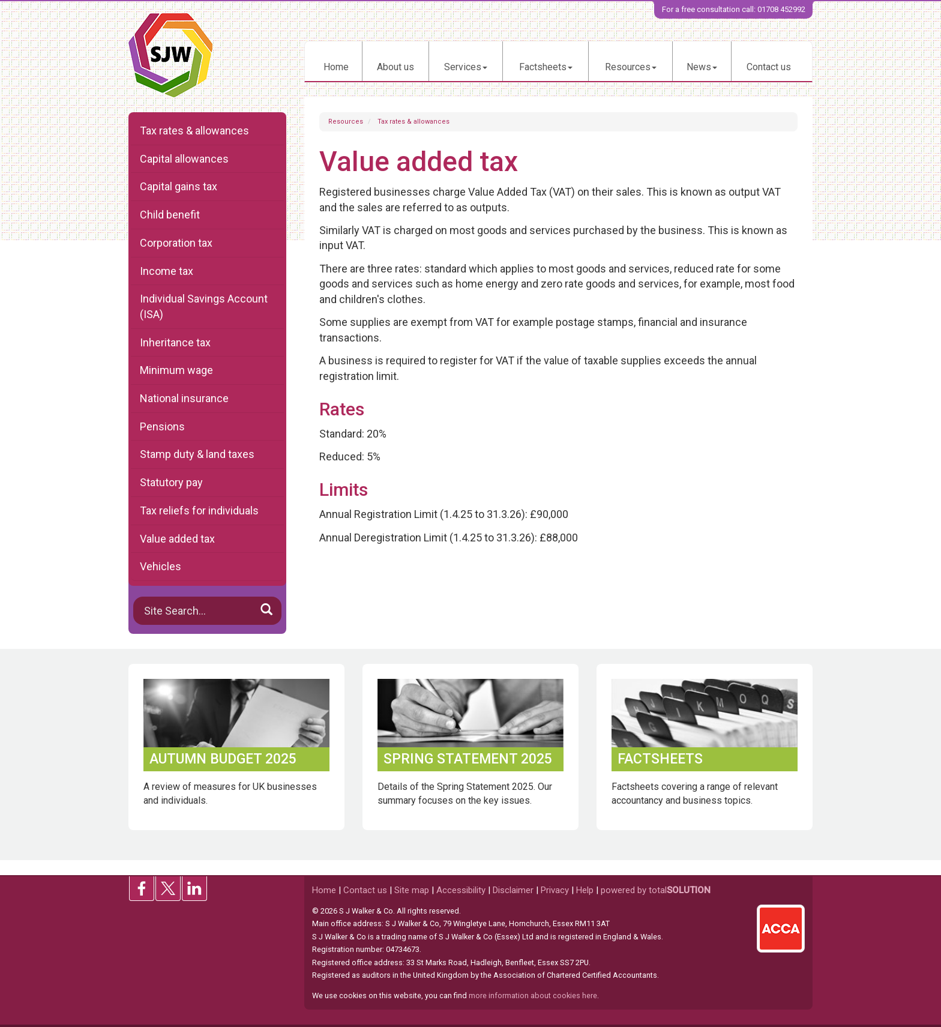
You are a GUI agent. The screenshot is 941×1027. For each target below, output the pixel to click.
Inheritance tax (175, 342)
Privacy (555, 890)
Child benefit (170, 214)
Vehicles (160, 566)
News (702, 67)
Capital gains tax (178, 186)
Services (465, 67)
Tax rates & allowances (413, 121)
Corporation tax (176, 242)
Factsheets (546, 67)
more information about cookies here (533, 995)
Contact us (769, 67)
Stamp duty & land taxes (197, 454)
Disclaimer (513, 890)
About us (395, 67)
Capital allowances (184, 158)
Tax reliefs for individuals (199, 510)
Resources (631, 67)
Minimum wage (176, 370)
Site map (411, 890)
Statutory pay (171, 482)
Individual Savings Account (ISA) (204, 306)
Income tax (166, 271)
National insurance (184, 398)
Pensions (162, 426)
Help (585, 890)
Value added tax (177, 538)
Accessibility (461, 890)
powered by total (656, 890)
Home (336, 67)
